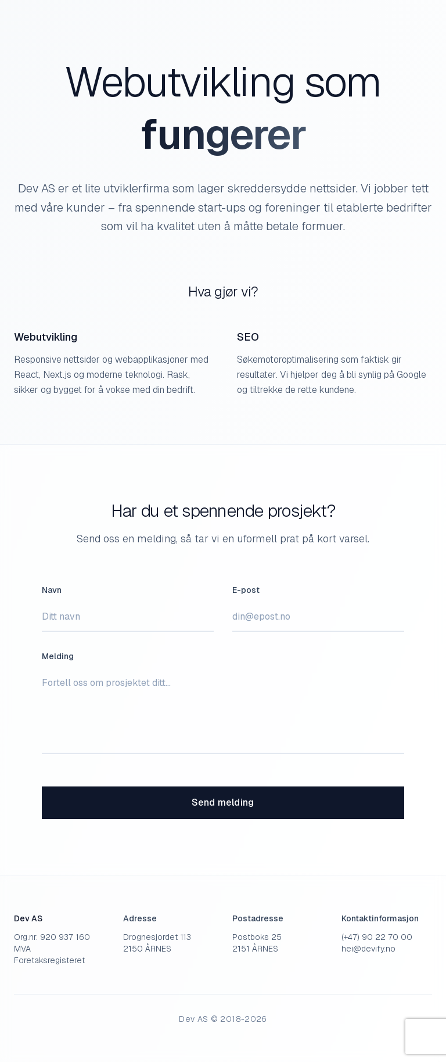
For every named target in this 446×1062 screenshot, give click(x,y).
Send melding (223, 802)
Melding (58, 656)
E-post (246, 590)
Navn (52, 590)
